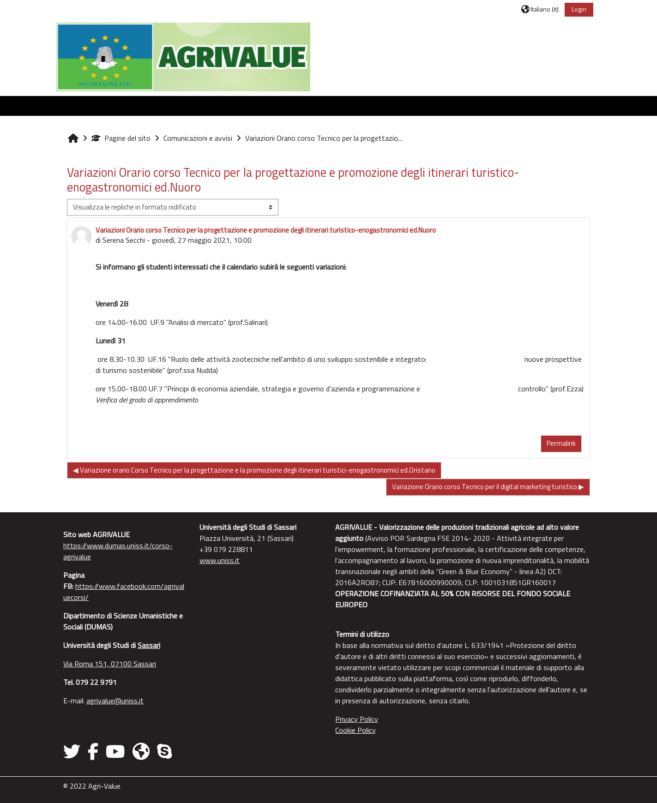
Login (577, 9)
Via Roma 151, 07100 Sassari (112, 663)
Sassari (151, 645)
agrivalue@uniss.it (117, 700)
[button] (538, 9)
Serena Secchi (126, 240)
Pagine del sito (123, 138)
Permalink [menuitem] (559, 443)
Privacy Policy (357, 719)
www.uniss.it (220, 560)
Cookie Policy (356, 730)
